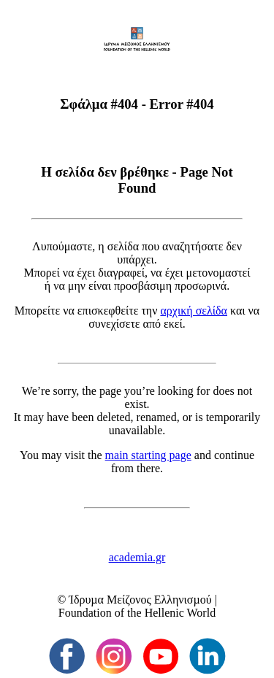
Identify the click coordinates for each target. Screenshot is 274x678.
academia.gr (137, 557)
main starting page (148, 455)
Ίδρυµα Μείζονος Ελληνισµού (140, 599)
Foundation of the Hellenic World (137, 612)
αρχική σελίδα (193, 310)
